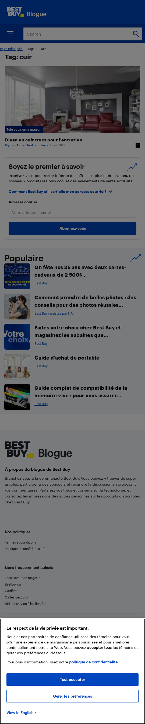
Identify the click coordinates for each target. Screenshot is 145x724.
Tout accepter (72, 679)
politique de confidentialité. (94, 662)
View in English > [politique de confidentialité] (21, 712)
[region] (72, 671)
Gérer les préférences (72, 696)
